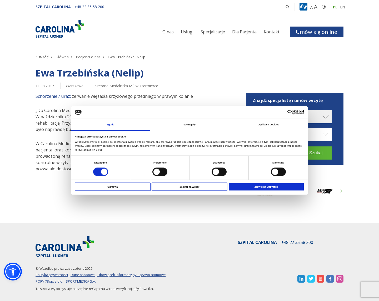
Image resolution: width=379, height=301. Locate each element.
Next (340, 191)
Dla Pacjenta (244, 32)
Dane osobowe (83, 275)
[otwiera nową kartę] (301, 279)
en (342, 7)
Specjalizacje (213, 32)
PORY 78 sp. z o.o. (49, 281)
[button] (304, 7)
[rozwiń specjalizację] (325, 134)
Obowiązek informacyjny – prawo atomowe (131, 275)
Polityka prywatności (52, 275)
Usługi (187, 32)
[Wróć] (42, 56)
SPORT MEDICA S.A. (81, 281)
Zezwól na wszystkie (266, 187)
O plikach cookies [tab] (268, 124)
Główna (62, 56)
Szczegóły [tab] (189, 124)
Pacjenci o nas (88, 56)
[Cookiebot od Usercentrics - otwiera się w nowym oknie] (281, 112)
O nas (168, 32)
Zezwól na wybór (190, 187)
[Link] (84, 29)
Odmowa (112, 187)
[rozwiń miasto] (325, 117)
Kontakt (272, 32)
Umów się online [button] (316, 31)
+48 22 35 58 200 (297, 242)
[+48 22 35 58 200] (89, 6)
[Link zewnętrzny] (325, 191)
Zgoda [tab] (110, 124)
